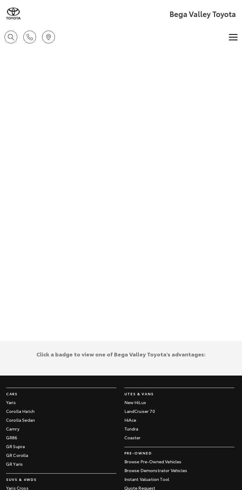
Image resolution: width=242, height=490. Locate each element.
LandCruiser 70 (139, 411)
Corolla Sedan (20, 420)
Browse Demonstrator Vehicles (155, 470)
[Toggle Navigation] (233, 37)
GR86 (12, 437)
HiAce (130, 420)
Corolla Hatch (20, 411)
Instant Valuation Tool (147, 479)
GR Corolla (17, 455)
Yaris (11, 402)
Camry (12, 429)
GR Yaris (14, 464)
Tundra (131, 429)
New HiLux (135, 402)
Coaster (132, 437)
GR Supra (15, 446)
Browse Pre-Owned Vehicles (153, 461)
